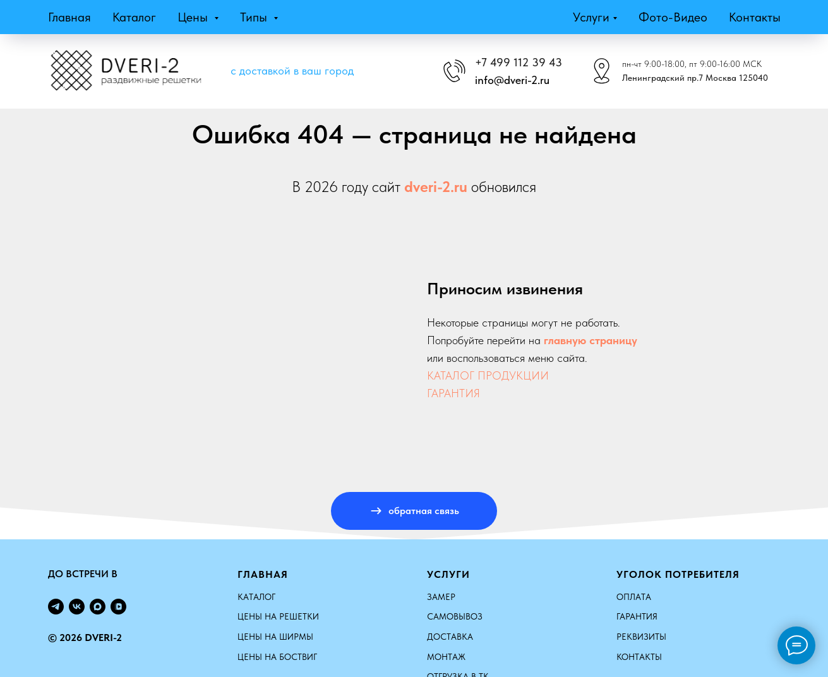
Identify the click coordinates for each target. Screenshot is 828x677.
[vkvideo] (118, 606)
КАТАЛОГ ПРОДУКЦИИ (488, 375)
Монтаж (446, 657)
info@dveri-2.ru (512, 80)
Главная (69, 17)
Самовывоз (455, 616)
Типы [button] (255, 17)
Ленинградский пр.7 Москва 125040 (695, 78)
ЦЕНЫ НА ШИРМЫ (275, 637)
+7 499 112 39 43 (518, 62)
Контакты (755, 17)
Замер (441, 597)
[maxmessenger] (97, 606)
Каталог (134, 17)
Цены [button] (194, 17)
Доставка (450, 637)
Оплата (633, 597)
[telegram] (56, 606)
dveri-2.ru (435, 186)
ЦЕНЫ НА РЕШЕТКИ (278, 616)
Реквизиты (641, 637)
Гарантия (636, 616)
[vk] (77, 606)
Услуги (591, 17)
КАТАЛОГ (256, 597)
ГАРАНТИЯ (453, 393)
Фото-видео (673, 17)
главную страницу (590, 340)
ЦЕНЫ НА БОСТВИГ (277, 657)
